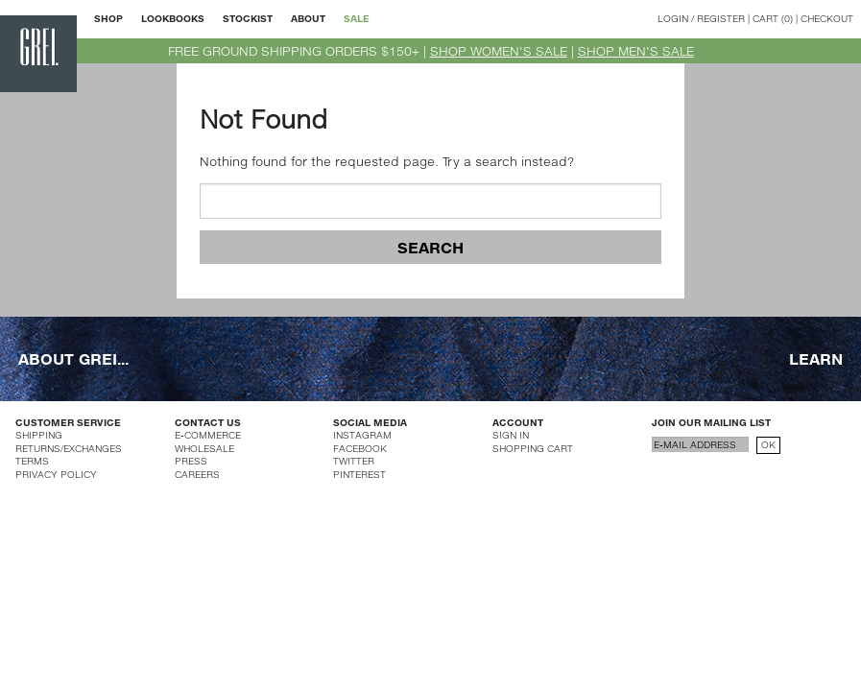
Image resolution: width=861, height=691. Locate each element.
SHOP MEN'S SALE (636, 51)
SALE (357, 18)
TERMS (32, 460)
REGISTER (721, 18)
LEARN (816, 358)
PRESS (191, 460)
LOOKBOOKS (172, 18)
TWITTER (353, 460)
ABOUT (308, 18)
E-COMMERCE (208, 435)
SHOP (108, 18)
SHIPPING (38, 435)
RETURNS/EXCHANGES (68, 448)
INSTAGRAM (362, 435)
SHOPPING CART (532, 448)
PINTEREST (359, 474)
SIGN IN (510, 435)
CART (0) (773, 18)
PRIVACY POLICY (56, 474)
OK (768, 444)
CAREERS (197, 474)
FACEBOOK (360, 448)
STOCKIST (248, 18)
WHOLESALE (204, 448)
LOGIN (673, 18)
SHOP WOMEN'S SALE (498, 51)
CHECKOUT (827, 18)
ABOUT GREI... (73, 358)
